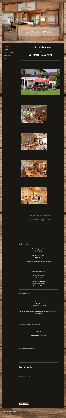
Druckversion (8, 411)
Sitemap (15, 411)
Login (60, 411)
